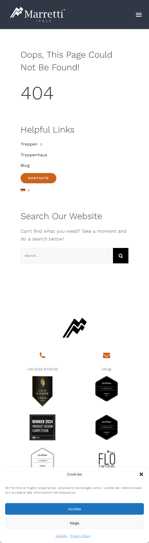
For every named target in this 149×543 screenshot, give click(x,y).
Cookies (61, 536)
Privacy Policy (80, 536)
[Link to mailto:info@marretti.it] (106, 355)
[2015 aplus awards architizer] (42, 450)
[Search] (120, 255)
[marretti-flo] (106, 450)
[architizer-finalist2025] (106, 378)
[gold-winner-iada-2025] (42, 378)
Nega (74, 523)
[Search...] (67, 255)
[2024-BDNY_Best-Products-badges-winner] (42, 416)
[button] (141, 474)
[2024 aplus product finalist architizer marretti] (106, 416)
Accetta (74, 509)
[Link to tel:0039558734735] (42, 355)
